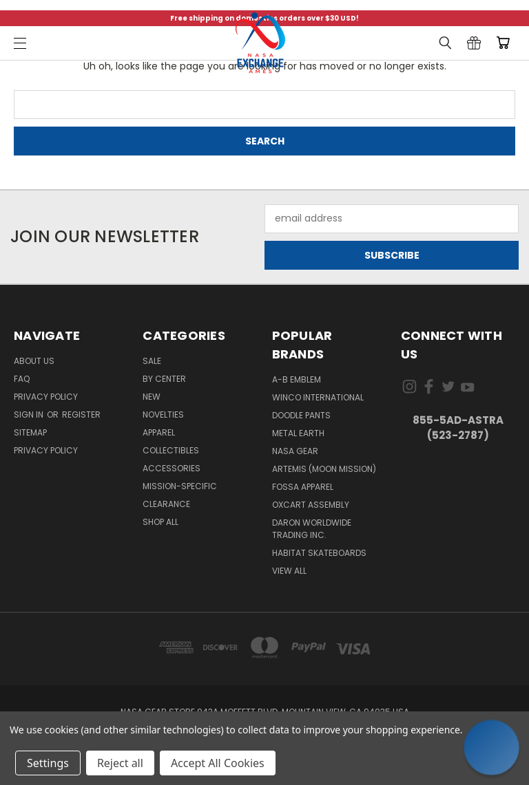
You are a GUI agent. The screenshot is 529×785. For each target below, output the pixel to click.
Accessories (171, 468)
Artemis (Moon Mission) (324, 469)
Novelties (163, 414)
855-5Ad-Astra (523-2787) (458, 428)
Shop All (160, 522)
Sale (152, 361)
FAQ (22, 379)
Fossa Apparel (302, 487)
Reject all (120, 763)
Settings (48, 763)
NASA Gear (295, 451)
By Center (164, 379)
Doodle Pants (301, 415)
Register (81, 414)
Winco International (318, 397)
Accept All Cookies (217, 763)
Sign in (29, 414)
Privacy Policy (46, 396)
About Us (34, 361)
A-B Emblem (296, 379)
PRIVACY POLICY (46, 450)
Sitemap (30, 432)
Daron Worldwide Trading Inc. (311, 529)
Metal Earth (298, 433)
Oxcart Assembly (310, 504)
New (151, 396)
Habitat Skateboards (319, 553)
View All (289, 571)
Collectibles (171, 450)
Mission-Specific (180, 486)
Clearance (166, 504)
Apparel (159, 432)
